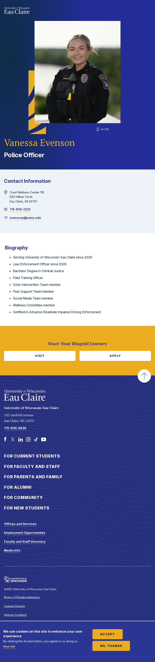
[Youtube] (43, 439)
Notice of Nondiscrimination (22, 597)
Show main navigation (147, 11)
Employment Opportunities (24, 533)
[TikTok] (36, 439)
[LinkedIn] (20, 439)
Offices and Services (20, 524)
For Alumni (18, 487)
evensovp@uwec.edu (25, 217)
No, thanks (111, 646)
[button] (144, 376)
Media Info (12, 550)
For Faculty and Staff (32, 466)
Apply (115, 356)
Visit (40, 356)
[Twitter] (13, 439)
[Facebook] (5, 439)
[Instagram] (28, 439)
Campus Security (14, 606)
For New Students (26, 508)
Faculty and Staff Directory (25, 541)
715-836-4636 (15, 428)
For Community (23, 497)
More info (9, 646)
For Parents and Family (33, 476)
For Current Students (32, 456)
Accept (107, 634)
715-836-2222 (20, 209)
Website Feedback (15, 615)
